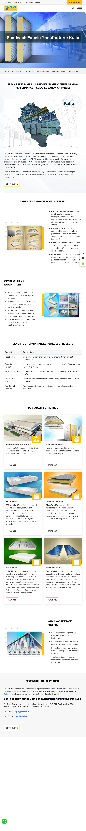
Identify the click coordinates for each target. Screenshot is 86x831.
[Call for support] (83, 252)
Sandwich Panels (54, 444)
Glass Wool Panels (55, 501)
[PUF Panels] (23, 551)
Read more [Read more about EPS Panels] (13, 531)
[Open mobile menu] (79, 8)
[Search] (73, 8)
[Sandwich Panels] (63, 428)
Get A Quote (12, 184)
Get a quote (74, 2)
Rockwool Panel (54, 567)
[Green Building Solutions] (83, 262)
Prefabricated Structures (18, 444)
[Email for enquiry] (83, 257)
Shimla (60, 691)
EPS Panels (11, 501)
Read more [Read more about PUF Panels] (13, 600)
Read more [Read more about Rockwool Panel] (53, 600)
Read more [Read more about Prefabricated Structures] (13, 465)
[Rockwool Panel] (63, 551)
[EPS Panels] (23, 485)
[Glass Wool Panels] (63, 485)
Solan (6, 694)
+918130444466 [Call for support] (34, 2)
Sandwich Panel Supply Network (35, 71)
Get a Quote (12, 728)
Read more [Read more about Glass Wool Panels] (53, 531)
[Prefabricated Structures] (23, 428)
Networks (15, 71)
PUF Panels (11, 567)
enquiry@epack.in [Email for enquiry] (13, 2)
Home (6, 71)
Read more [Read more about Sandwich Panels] (53, 465)
